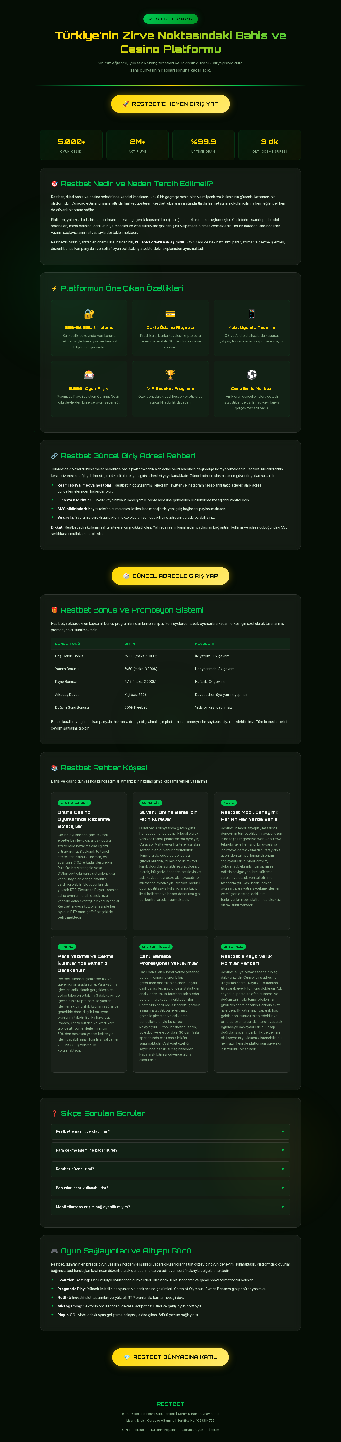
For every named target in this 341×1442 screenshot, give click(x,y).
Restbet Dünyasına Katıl (170, 1357)
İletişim (214, 1430)
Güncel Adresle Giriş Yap (170, 576)
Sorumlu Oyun (192, 1430)
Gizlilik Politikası (133, 1430)
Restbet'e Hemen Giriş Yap (170, 103)
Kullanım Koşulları (164, 1430)
